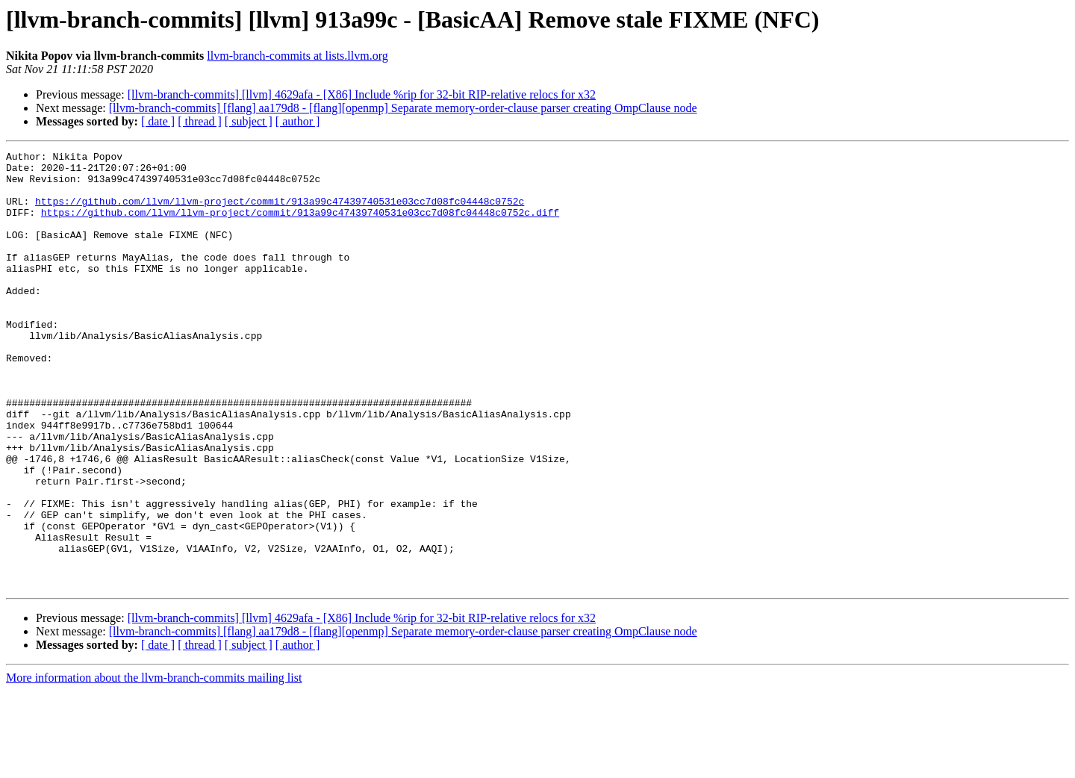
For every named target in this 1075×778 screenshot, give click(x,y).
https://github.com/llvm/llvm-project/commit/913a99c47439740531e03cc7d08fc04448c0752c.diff (300, 225)
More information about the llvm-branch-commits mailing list (154, 765)
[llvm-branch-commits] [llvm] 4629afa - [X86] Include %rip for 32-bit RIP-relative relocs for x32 (362, 94)
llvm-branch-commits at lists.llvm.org (297, 55)
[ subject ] (248, 121)
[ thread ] (200, 121)
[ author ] (297, 121)
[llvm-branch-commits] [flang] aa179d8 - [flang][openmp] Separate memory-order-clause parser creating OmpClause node (403, 108)
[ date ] (158, 121)
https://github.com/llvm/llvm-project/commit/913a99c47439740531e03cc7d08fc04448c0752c (279, 212)
